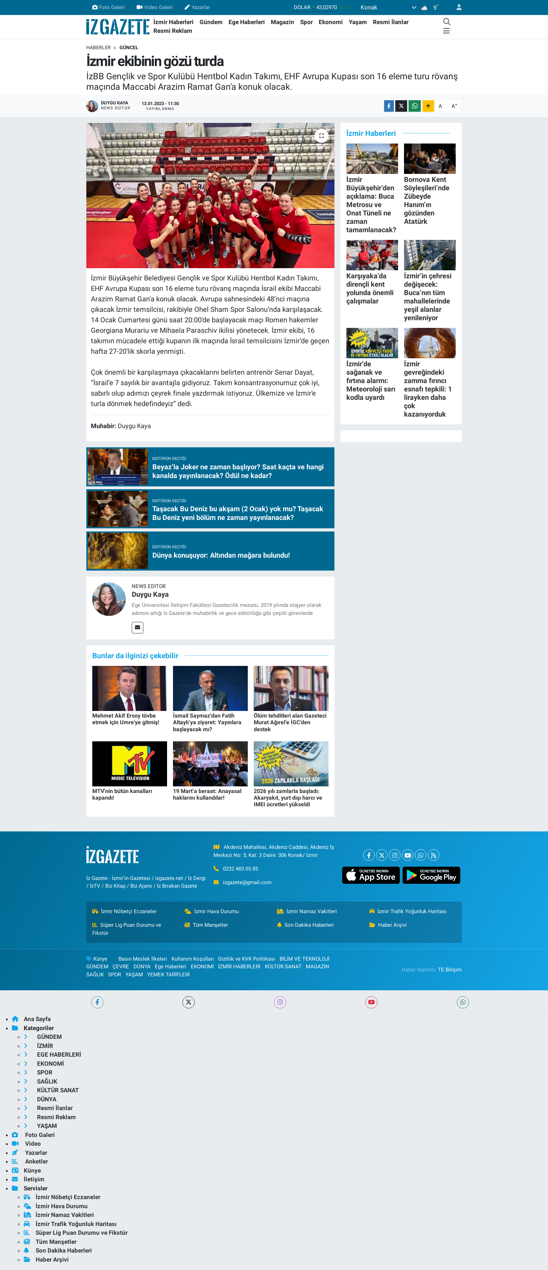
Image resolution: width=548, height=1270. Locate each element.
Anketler (30, 1161)
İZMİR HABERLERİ (239, 966)
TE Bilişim (450, 970)
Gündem (211, 22)
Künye (96, 959)
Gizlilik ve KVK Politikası (246, 959)
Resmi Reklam (172, 30)
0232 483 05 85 (240, 869)
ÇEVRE (121, 966)
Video (26, 1143)
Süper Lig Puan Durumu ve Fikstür (126, 929)
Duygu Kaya (150, 594)
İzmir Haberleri (173, 22)
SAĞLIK (95, 974)
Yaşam (358, 22)
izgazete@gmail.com (247, 882)
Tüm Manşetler (206, 925)
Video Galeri (155, 7)
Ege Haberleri (247, 22)
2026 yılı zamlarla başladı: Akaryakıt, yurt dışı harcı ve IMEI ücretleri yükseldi (288, 798)
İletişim (28, 1179)
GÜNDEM (97, 966)
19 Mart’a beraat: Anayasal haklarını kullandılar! (207, 794)
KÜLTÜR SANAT (283, 966)
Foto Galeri (108, 7)
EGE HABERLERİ (52, 1054)
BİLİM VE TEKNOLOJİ (305, 959)
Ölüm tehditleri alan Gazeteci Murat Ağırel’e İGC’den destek (290, 722)
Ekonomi (331, 22)
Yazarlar (197, 7)
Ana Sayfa (31, 1018)
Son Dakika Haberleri (305, 925)
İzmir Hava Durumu (212, 911)
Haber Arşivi (388, 925)
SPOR (114, 974)
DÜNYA (142, 966)
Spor (306, 22)
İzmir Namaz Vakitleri (307, 911)
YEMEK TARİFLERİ (168, 974)
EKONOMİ (202, 966)
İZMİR (38, 1045)
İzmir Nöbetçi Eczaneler (124, 911)
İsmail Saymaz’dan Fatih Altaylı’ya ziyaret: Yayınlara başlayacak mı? (207, 722)
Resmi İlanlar (391, 22)
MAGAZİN (317, 966)
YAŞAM (134, 974)
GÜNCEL (129, 47)
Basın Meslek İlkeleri (142, 959)
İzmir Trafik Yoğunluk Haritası (408, 911)
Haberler (98, 47)
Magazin (282, 22)
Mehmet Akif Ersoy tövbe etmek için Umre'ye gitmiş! (125, 719)
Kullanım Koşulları (193, 959)
